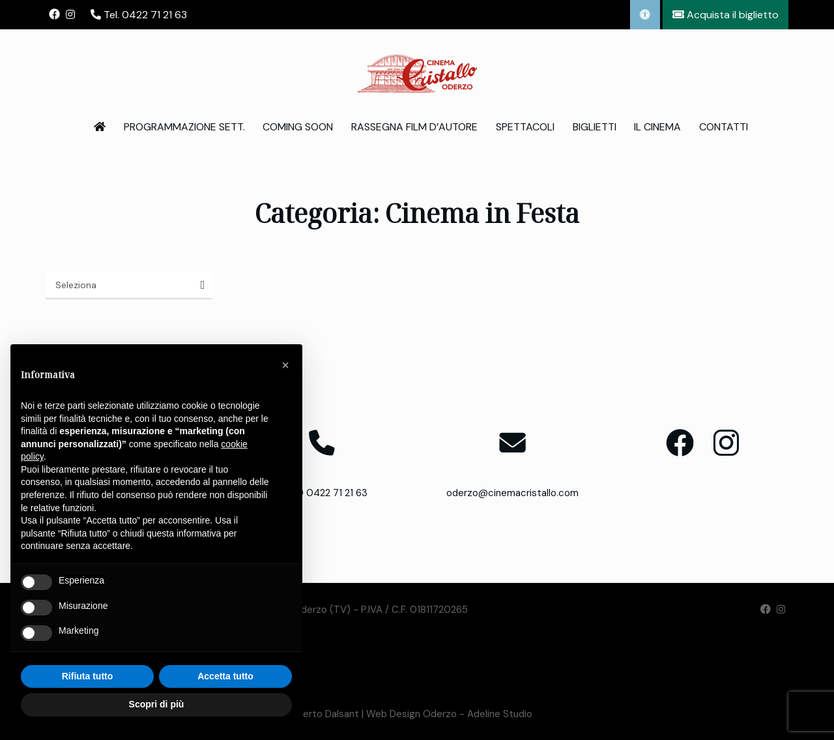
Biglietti (594, 127)
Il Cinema (657, 127)
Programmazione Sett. (184, 127)
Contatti (723, 127)
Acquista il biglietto (725, 15)
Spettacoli (525, 127)
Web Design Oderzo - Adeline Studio (449, 713)
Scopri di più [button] (156, 704)
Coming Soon (298, 127)
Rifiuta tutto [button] (87, 676)
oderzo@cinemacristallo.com (512, 492)
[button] (285, 365)
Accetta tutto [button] (225, 676)
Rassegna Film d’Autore (414, 127)
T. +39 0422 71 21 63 (321, 492)
